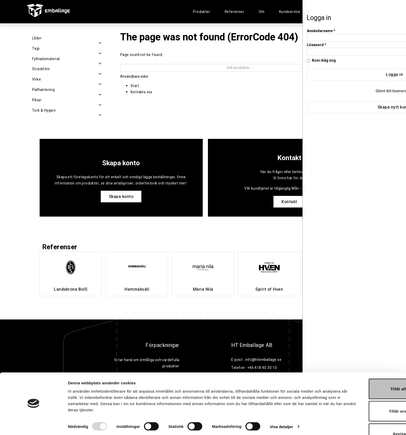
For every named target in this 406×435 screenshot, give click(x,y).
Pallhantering (43, 89)
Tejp (36, 48)
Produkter (201, 12)
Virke (36, 79)
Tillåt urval (362, 396)
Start (134, 86)
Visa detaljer (281, 411)
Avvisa (362, 418)
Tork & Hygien (44, 110)
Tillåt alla (363, 374)
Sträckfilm (41, 69)
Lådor (37, 38)
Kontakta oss (141, 92)
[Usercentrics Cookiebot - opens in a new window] (33, 425)
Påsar (37, 100)
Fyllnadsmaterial (46, 59)
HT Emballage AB (252, 345)
